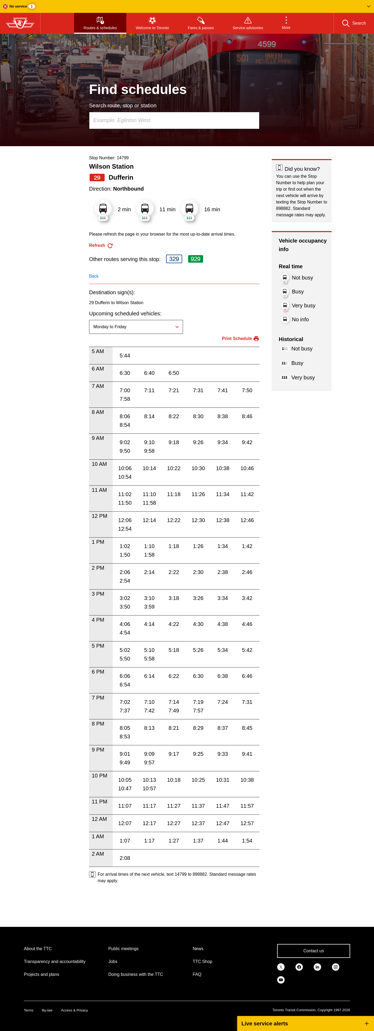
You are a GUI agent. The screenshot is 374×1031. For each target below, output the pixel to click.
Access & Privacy (74, 1010)
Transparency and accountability (55, 961)
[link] (281, 966)
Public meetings (123, 948)
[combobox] (174, 120)
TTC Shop (202, 961)
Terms (28, 1010)
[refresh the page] (101, 245)
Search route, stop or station (122, 105)
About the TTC (38, 948)
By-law (47, 1010)
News (198, 948)
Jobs (113, 961)
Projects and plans (41, 974)
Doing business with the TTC (135, 974)
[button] (187, 6)
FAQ (197, 974)
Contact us (313, 951)
